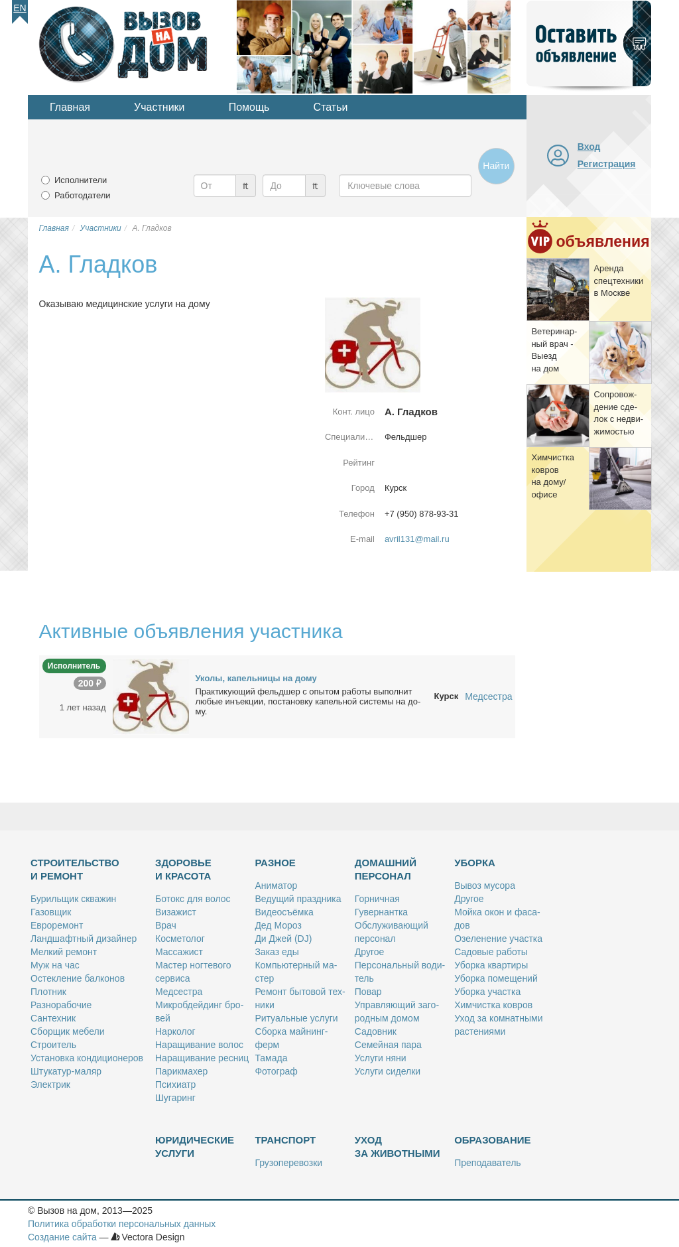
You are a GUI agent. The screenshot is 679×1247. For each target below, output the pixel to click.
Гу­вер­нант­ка (381, 912)
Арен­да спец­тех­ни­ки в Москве (618, 280)
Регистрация (607, 164)
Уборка (474, 862)
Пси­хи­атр (175, 1084)
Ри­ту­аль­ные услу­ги (296, 1018)
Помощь (249, 107)
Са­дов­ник (376, 1031)
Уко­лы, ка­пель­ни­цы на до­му (256, 678)
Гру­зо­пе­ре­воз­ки (288, 1162)
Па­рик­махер (181, 1071)
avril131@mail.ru (417, 539)
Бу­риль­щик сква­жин (73, 898)
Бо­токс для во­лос (193, 898)
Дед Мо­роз (278, 925)
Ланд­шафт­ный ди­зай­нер (84, 938)
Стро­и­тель (53, 1044)
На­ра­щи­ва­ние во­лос (199, 1044)
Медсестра (488, 696)
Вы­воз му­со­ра (484, 885)
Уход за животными (397, 1146)
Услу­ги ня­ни (380, 1058)
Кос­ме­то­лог (180, 938)
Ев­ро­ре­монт (57, 925)
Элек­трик (50, 1084)
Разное (275, 862)
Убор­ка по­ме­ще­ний (496, 978)
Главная (70, 107)
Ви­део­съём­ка (284, 912)
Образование (492, 1140)
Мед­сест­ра (178, 991)
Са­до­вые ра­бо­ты (491, 952)
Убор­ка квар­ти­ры (491, 965)
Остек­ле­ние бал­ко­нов (78, 978)
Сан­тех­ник (53, 1018)
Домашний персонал (385, 869)
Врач (165, 925)
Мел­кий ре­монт (64, 952)
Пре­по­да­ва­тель (487, 1162)
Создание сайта (62, 1237)
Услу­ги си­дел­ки (387, 1071)
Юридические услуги (194, 1146)
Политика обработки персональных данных (122, 1223)
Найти (496, 166)
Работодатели (82, 195)
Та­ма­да (271, 1058)
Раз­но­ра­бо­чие (61, 1005)
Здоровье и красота (183, 869)
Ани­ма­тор (276, 885)
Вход (589, 146)
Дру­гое (369, 952)
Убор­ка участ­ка (487, 991)
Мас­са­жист (179, 952)
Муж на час (55, 965)
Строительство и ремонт (75, 869)
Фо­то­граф (276, 1071)
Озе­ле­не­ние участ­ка (498, 938)
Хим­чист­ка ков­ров (493, 1005)
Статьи (331, 107)
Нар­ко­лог (175, 1031)
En (19, 8)
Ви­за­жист (175, 912)
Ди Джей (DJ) (283, 938)
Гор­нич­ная (377, 898)
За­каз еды (276, 952)
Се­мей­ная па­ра (388, 1044)
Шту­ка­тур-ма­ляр (66, 1071)
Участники (159, 107)
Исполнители (80, 180)
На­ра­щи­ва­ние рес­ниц (202, 1058)
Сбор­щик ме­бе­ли (67, 1031)
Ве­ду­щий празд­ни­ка (298, 898)
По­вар (368, 991)
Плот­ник (48, 991)
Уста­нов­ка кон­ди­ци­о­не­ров (87, 1058)
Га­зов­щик (51, 912)
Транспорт (285, 1140)
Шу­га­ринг (175, 1097)
